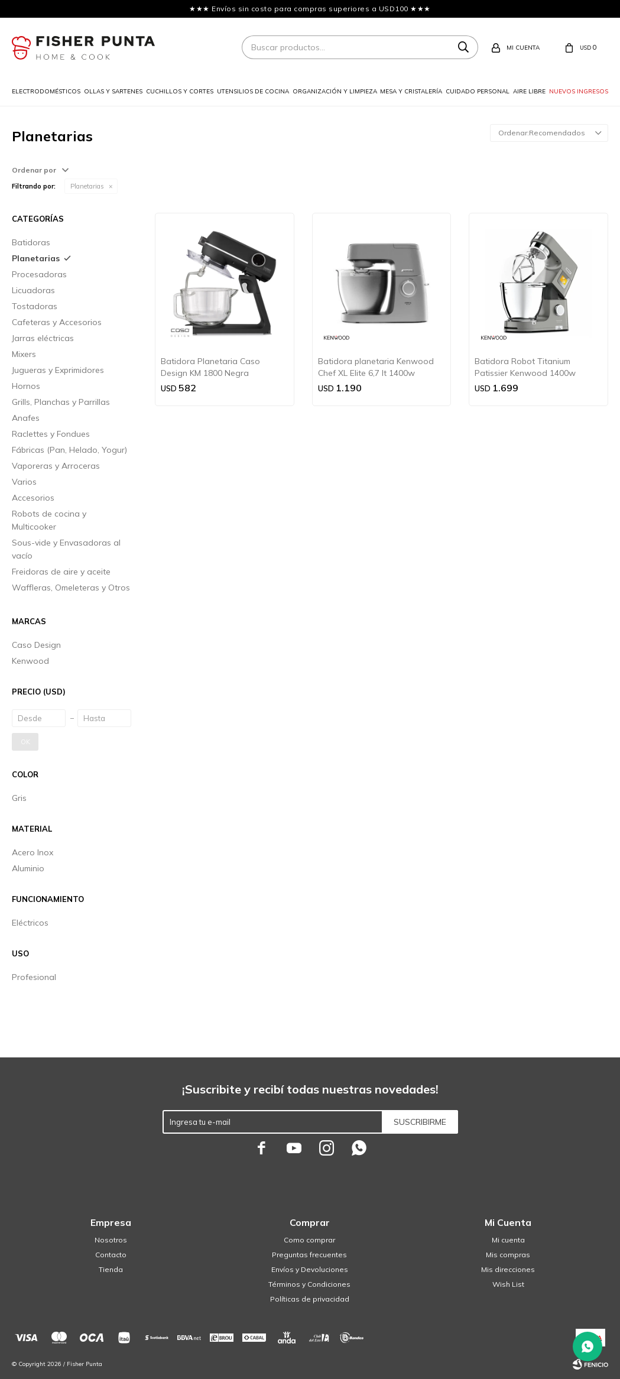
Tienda (111, 1269)
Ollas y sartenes (113, 91)
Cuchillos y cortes (179, 91)
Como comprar (309, 1239)
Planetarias (87, 186)
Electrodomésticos (46, 91)
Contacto (110, 1254)
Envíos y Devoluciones (309, 1269)
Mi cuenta (508, 1239)
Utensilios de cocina (253, 91)
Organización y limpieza (335, 91)
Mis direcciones (508, 1269)
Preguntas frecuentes (309, 1254)
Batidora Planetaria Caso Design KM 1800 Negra (210, 367)
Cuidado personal (477, 91)
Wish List (508, 1284)
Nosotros (111, 1239)
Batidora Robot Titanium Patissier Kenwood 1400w (525, 367)
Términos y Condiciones (309, 1284)
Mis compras (508, 1254)
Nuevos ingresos (578, 91)
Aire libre (529, 91)
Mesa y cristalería (411, 91)
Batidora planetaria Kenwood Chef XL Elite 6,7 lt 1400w (376, 367)
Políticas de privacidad (309, 1298)
